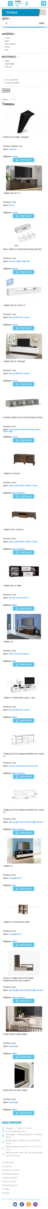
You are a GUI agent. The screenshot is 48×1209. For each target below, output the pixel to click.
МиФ (7, 41)
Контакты (6, 1166)
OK (28, 1204)
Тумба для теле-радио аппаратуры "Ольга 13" (23, 755)
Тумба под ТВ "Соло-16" (14, 305)
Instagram (35, 1204)
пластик (8, 67)
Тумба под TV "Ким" (12, 586)
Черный (12, 149)
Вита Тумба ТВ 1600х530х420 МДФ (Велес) (22, 249)
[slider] (2, 27)
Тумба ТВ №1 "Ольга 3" (13, 530)
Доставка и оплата (11, 1170)
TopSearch (10, 3)
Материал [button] (9, 57)
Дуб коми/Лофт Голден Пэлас (23, 485)
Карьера (6, 1193)
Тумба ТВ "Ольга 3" (12, 474)
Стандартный (15, 878)
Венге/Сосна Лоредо (19, 654)
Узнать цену (25, 160)
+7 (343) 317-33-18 (23, 1128)
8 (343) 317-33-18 (26, 3)
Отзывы (5, 1189)
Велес (7, 47)
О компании (8, 1163)
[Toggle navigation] (5, 4)
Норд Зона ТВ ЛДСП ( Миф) (15, 1090)
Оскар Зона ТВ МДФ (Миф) (15, 1034)
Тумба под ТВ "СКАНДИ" (14, 361)
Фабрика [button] (8, 34)
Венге (11, 205)
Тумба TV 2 (8, 642)
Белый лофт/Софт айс (19, 261)
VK (15, 1204)
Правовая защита (10, 1174)
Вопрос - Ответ (9, 1182)
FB (22, 1204)
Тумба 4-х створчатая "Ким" (16, 922)
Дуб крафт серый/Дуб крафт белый (26, 822)
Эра (6, 50)
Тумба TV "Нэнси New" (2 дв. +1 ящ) (19, 698)
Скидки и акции (9, 1178)
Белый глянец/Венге (19, 597)
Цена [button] (5, 18)
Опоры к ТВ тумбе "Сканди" (16, 137)
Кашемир (13, 1046)
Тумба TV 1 (8, 866)
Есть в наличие (11, 80)
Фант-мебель (10, 44)
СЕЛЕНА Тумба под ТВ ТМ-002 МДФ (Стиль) (23, 417)
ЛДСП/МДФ (9, 64)
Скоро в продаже (12, 83)
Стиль (7, 38)
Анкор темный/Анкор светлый (23, 766)
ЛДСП (7, 61)
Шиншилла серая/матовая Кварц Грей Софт (21, 430)
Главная (5, 99)
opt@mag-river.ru (19, 1131)
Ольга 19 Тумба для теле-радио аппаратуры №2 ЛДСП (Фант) (18, 979)
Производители (9, 1185)
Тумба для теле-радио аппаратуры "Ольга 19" (23, 811)
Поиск (6, 90)
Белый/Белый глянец (19, 317)
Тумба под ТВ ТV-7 (12, 193)
